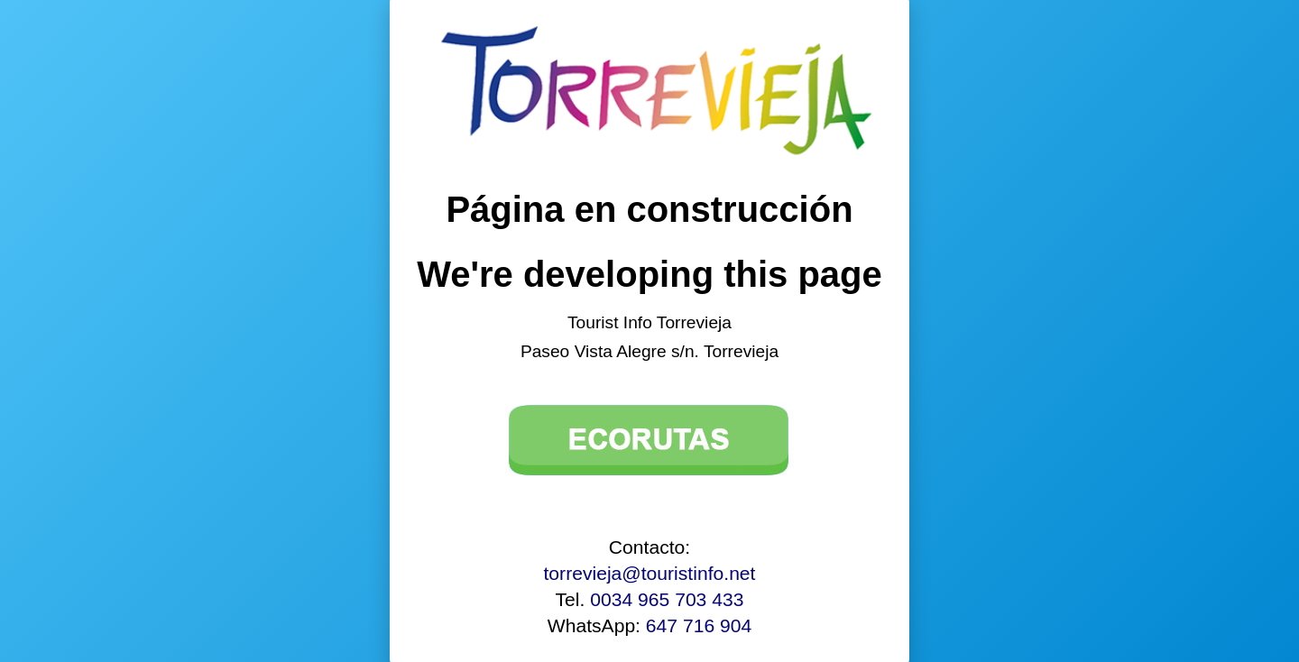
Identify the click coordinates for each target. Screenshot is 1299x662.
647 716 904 (698, 625)
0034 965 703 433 (666, 599)
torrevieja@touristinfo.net (650, 573)
